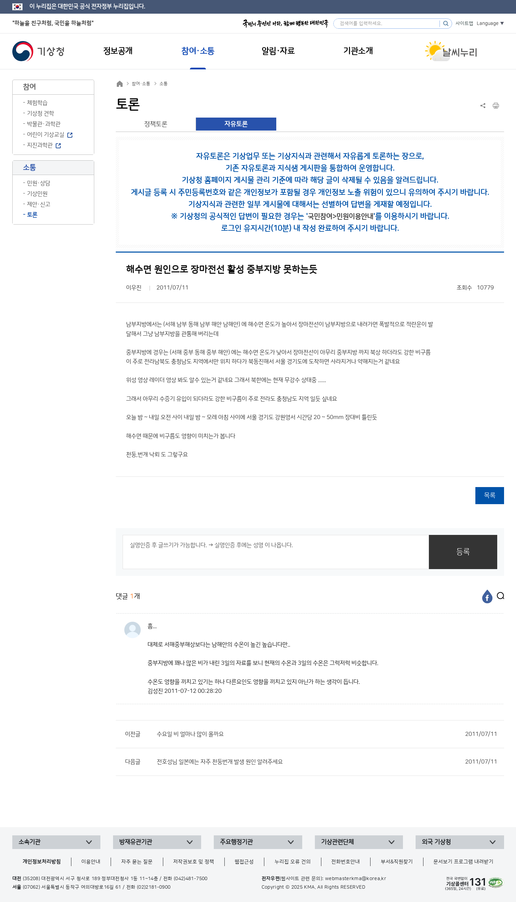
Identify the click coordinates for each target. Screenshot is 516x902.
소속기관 (29, 842)
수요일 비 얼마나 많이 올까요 (327, 734)
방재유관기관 (135, 842)
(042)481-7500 (191, 878)
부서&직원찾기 (397, 862)
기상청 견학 (40, 113)
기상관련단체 (337, 842)
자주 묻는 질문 (137, 862)
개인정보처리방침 (42, 862)
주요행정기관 (236, 842)
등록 (463, 552)
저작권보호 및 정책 (193, 862)
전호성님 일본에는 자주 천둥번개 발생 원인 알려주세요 (327, 762)
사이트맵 (464, 23)
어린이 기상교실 (45, 135)
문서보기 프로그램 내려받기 (463, 862)
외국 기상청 (436, 842)
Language (488, 23)
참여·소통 (141, 83)
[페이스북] (487, 596)
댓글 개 (128, 596)
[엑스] (499, 596)
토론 (32, 215)
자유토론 (236, 124)
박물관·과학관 (43, 124)
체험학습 (37, 103)
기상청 (38, 51)
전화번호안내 (345, 862)
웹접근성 (244, 862)
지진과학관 (40, 145)
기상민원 (37, 194)
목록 (490, 495)
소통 (163, 83)
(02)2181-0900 (154, 887)
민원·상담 (38, 183)
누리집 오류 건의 (293, 862)
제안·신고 (38, 204)
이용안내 (90, 862)
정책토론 (155, 124)
